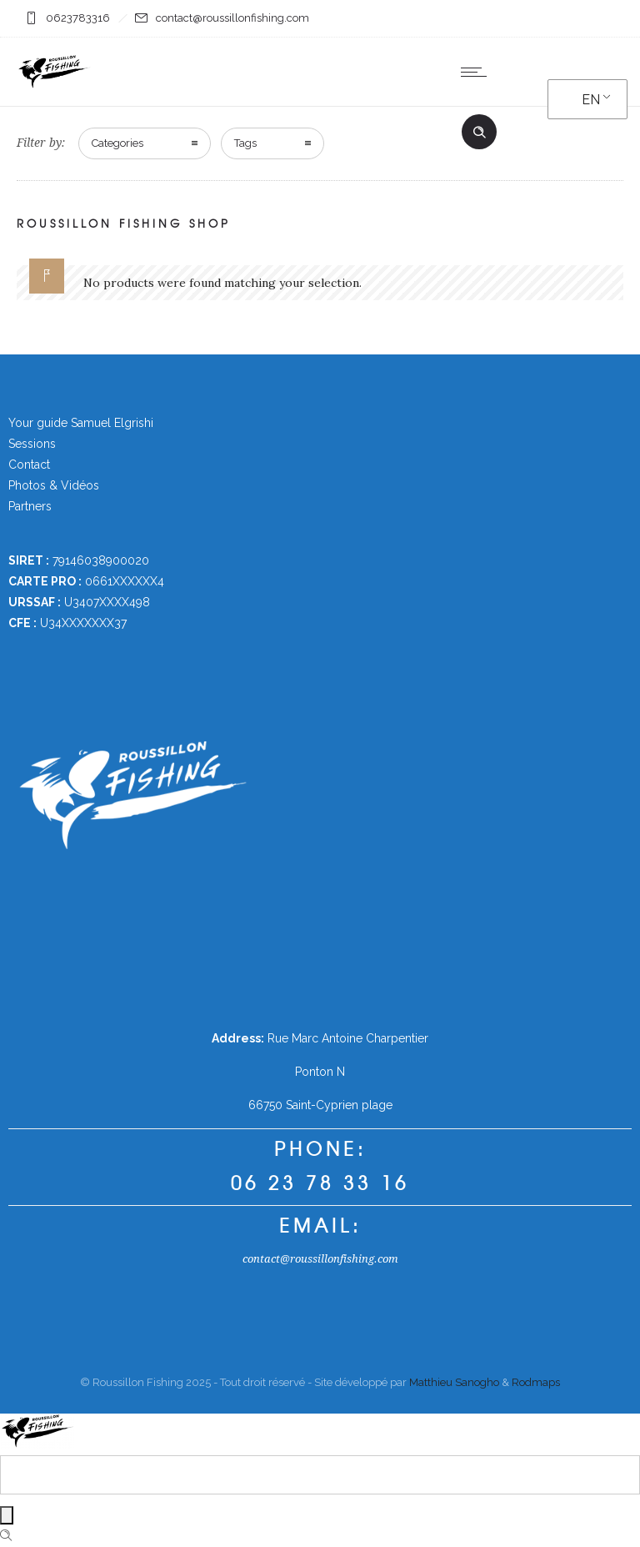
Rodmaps (536, 1382)
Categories (117, 143)
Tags (245, 143)
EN (591, 100)
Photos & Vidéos (53, 485)
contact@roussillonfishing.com (320, 1259)
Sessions (32, 443)
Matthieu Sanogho (454, 1382)
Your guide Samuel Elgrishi (80, 422)
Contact (29, 464)
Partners (30, 506)
